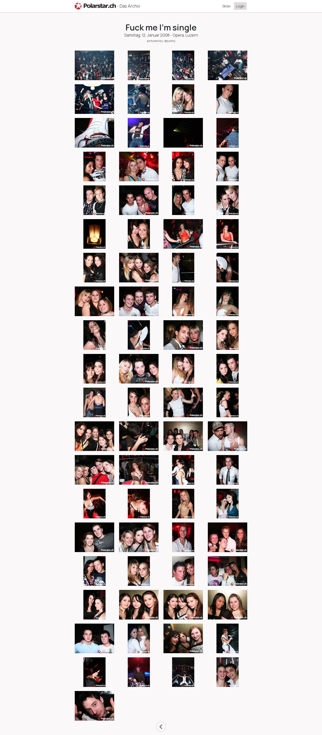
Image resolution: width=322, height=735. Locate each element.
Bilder (227, 6)
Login (240, 6)
